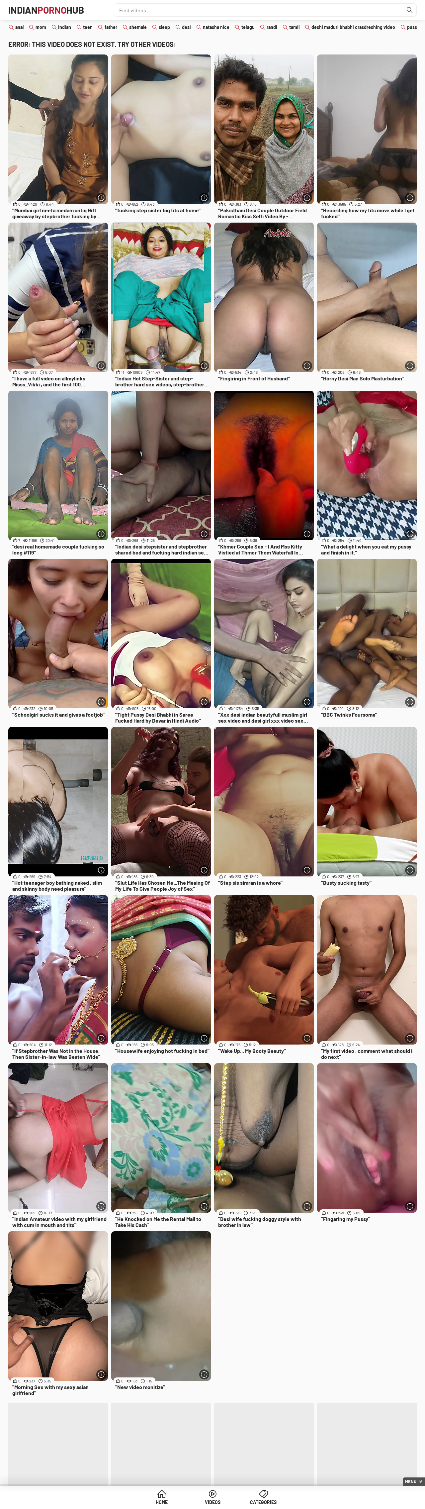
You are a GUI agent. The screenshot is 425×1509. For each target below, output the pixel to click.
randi (272, 27)
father (111, 27)
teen (88, 27)
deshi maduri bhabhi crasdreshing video (353, 27)
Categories (263, 1502)
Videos (212, 1502)
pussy (413, 27)
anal (19, 27)
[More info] (101, 198)
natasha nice (216, 27)
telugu (248, 27)
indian (64, 27)
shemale (138, 27)
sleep (164, 27)
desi (186, 27)
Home (162, 1502)
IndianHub (46, 10)
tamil (294, 27)
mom (41, 27)
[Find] (409, 10)
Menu (410, 1481)
